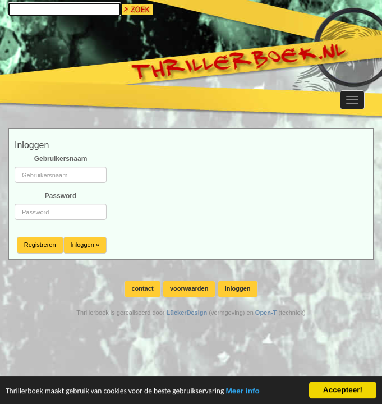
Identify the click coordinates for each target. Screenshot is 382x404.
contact (142, 288)
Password (61, 196)
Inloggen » (85, 244)
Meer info (242, 392)
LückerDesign (186, 312)
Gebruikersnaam (61, 159)
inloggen (238, 288)
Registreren (40, 244)
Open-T (266, 312)
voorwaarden (189, 288)
